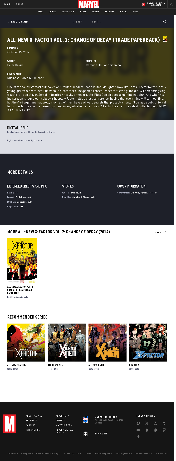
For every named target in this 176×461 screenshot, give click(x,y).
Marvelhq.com (64, 426)
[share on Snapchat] (146, 432)
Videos (123, 11)
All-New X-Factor (16, 387)
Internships (33, 431)
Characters (68, 11)
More (135, 11)
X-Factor (134, 387)
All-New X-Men (55, 387)
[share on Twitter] (146, 425)
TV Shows (110, 11)
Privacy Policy (27, 454)
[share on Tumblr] (164, 425)
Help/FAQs (32, 421)
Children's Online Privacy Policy (98, 454)
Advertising (63, 417)
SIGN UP (19, 4)
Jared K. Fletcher (82, 89)
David (9, 319)
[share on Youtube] (138, 432)
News (40, 11)
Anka (26, 319)
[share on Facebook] (138, 425)
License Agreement (123, 454)
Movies (95, 11)
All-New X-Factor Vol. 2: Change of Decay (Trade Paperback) (20, 312)
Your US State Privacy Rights (48, 454)
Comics (52, 11)
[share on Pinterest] (155, 432)
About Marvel (34, 417)
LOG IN (7, 4)
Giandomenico (18, 319)
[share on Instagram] (155, 425)
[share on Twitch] (164, 432)
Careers (31, 426)
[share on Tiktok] (138, 438)
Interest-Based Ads (143, 454)
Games (83, 11)
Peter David (65, 76)
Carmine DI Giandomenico (128, 76)
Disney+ (60, 421)
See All (161, 255)
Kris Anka (64, 89)
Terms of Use (12, 454)
